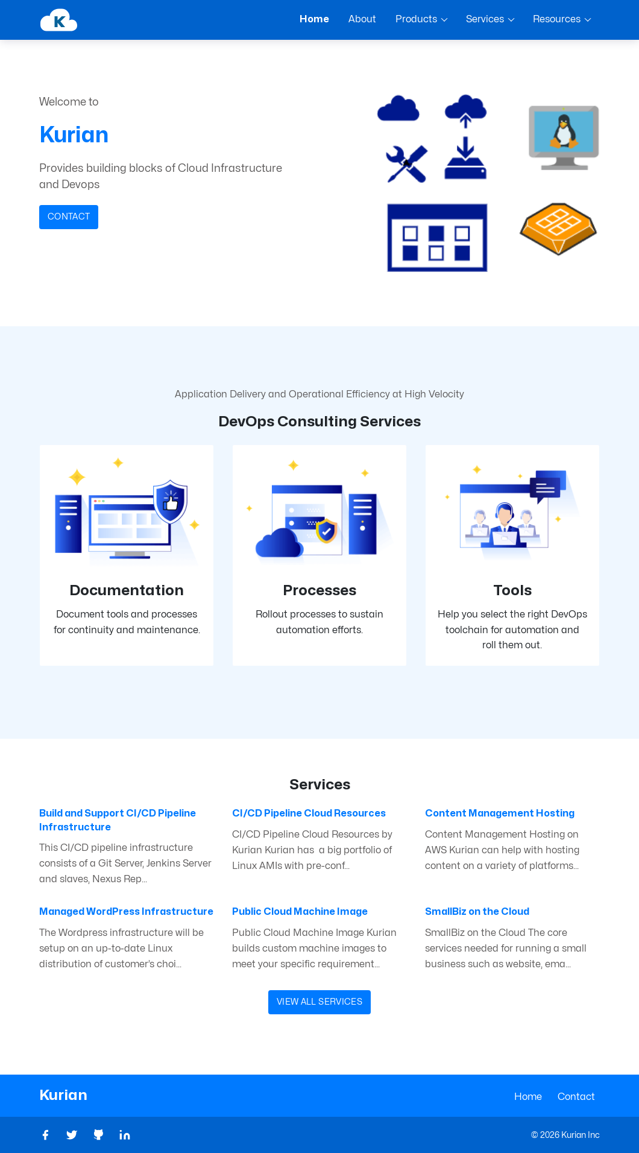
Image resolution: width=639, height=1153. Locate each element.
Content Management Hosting (499, 813)
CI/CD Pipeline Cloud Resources (309, 813)
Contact (69, 217)
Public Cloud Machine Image (300, 912)
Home (528, 1097)
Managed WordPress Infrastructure (126, 912)
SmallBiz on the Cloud (477, 912)
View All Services (319, 1002)
